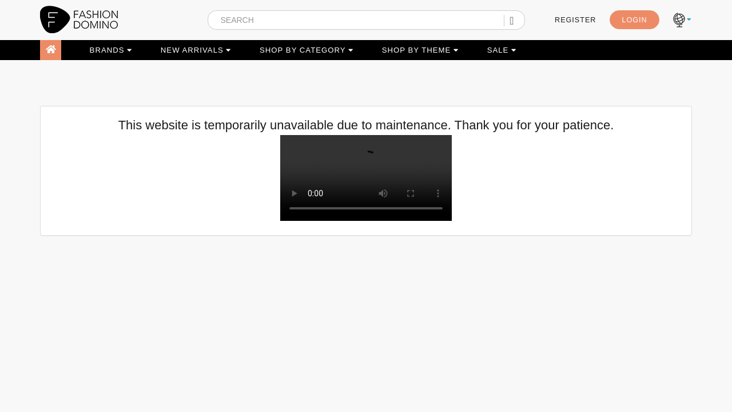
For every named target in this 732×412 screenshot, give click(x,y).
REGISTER (575, 20)
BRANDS (111, 50)
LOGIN (634, 20)
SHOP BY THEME (420, 50)
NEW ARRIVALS (196, 50)
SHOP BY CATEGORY (306, 50)
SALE (501, 50)
